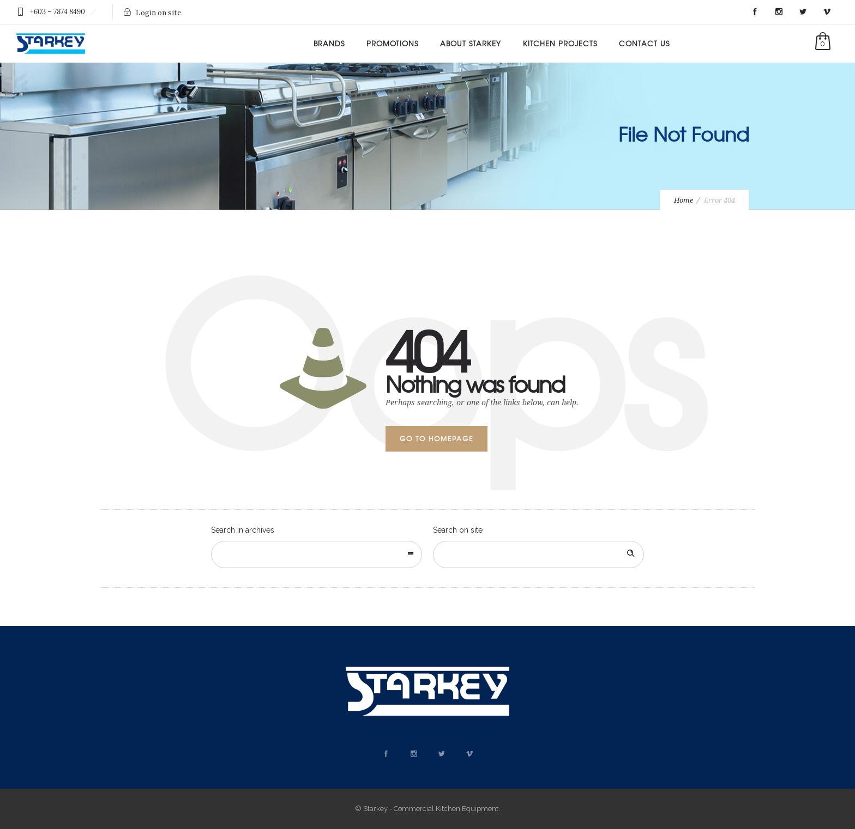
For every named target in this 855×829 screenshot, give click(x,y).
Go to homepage (436, 438)
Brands (329, 43)
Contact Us (644, 43)
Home (683, 200)
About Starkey (470, 43)
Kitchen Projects (560, 43)
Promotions (392, 43)
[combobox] (316, 554)
